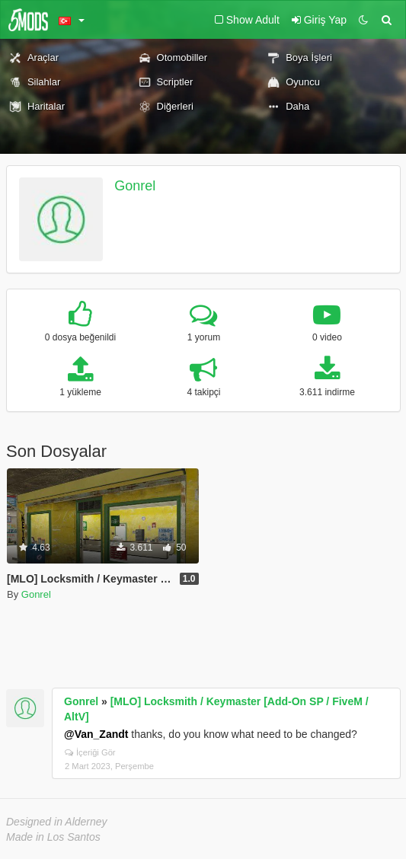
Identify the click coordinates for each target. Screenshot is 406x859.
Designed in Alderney (56, 822)
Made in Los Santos (53, 837)
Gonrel (134, 185)
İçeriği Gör (90, 752)
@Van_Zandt (96, 734)
